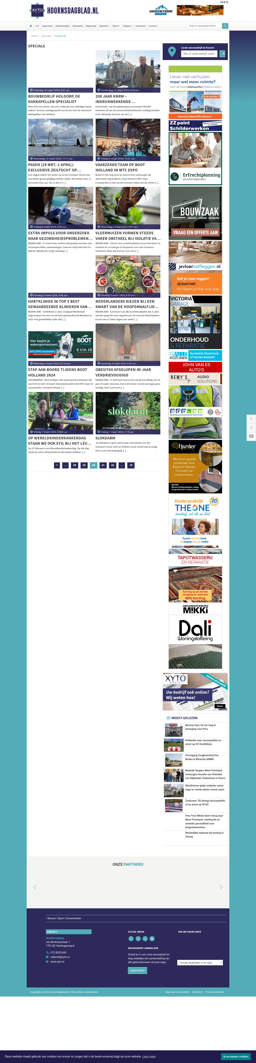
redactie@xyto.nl (60, 1023)
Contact (153, 26)
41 (103, 465)
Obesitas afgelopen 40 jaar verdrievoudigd (123, 372)
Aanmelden (137, 1037)
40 (94, 465)
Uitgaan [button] (127, 26)
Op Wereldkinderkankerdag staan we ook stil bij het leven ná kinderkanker (60, 440)
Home (34, 36)
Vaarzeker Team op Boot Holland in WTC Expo (120, 167)
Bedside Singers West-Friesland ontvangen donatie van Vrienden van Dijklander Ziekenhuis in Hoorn (205, 792)
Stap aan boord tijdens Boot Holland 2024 (57, 372)
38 (74, 465)
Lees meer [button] (149, 1056)
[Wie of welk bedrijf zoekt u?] (199, 53)
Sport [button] (115, 26)
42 (112, 465)
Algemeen (47, 26)
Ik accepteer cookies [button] (236, 1056)
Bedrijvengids (62, 26)
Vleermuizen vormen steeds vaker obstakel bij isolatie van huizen (127, 235)
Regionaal (91, 26)
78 (130, 465)
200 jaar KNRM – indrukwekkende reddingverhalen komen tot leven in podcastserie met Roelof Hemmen (124, 99)
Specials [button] (103, 26)
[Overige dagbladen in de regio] (200, 1011)
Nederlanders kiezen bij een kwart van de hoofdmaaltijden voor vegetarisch (127, 304)
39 (84, 465)
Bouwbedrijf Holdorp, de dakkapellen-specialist (54, 99)
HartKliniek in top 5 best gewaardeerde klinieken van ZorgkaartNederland (57, 304)
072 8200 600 (58, 1018)
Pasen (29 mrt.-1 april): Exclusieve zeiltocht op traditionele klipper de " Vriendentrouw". (54, 167)
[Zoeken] (225, 26)
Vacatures (140, 26)
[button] (31, 961)
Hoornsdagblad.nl (73, 10)
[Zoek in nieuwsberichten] (204, 26)
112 (37, 26)
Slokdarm (105, 437)
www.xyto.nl (57, 1028)
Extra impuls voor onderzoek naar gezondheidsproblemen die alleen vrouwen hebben (58, 235)
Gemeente (78, 26)
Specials (46, 36)
